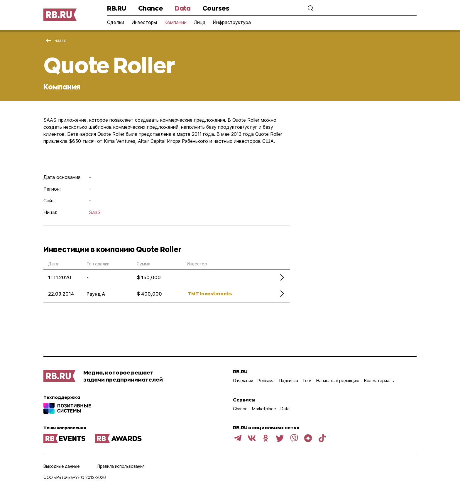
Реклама (266, 380)
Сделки (115, 22)
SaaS (95, 212)
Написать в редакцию (337, 380)
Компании (175, 22)
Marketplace (264, 408)
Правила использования (121, 466)
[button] (310, 8)
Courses (215, 8)
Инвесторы (144, 22)
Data (182, 8)
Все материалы (379, 380)
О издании (243, 380)
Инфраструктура (232, 22)
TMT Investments (210, 293)
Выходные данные (61, 466)
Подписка (288, 380)
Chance (150, 8)
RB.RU (116, 8)
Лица (199, 22)
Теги (307, 380)
